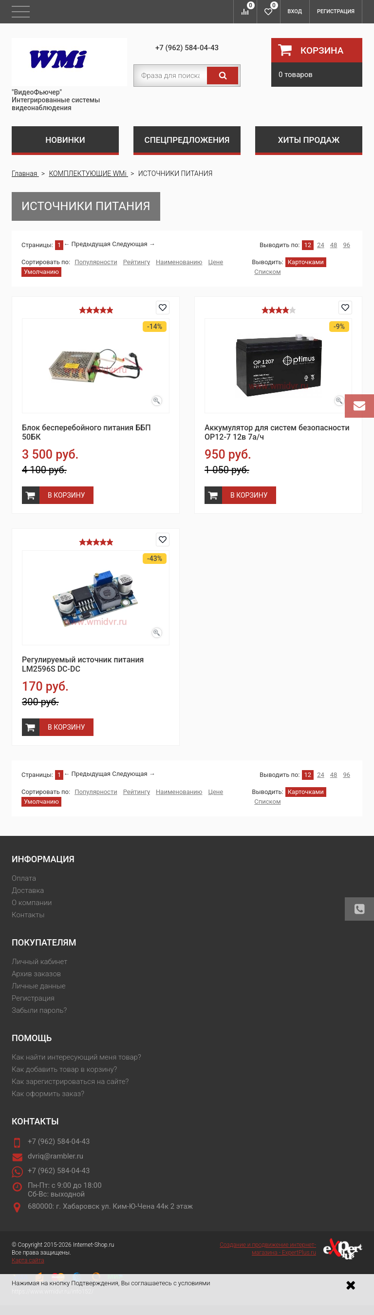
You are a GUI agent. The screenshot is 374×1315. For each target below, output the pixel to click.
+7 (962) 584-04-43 (187, 47)
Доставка (28, 890)
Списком (267, 271)
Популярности (96, 262)
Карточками (306, 262)
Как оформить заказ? (48, 1093)
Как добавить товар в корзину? (64, 1069)
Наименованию (179, 262)
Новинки (65, 140)
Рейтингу (136, 262)
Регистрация (336, 11)
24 (320, 245)
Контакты (28, 914)
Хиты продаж (309, 140)
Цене (215, 262)
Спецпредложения (187, 140)
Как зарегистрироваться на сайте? (70, 1081)
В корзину (66, 495)
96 (346, 245)
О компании (32, 902)
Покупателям (44, 942)
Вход (295, 11)
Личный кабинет (39, 961)
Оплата (24, 878)
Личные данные (39, 986)
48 (333, 245)
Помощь (32, 1038)
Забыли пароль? (39, 1010)
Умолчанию (41, 271)
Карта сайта (28, 1260)
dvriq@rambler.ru (55, 1156)
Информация (43, 859)
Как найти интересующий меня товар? (76, 1057)
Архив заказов (36, 973)
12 (308, 245)
